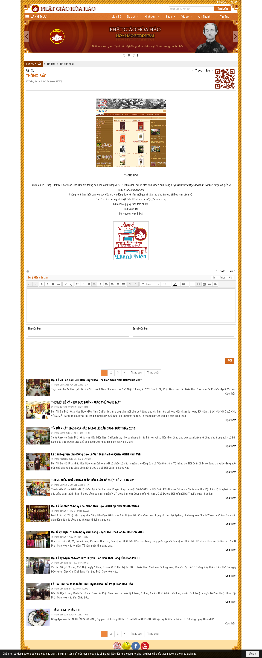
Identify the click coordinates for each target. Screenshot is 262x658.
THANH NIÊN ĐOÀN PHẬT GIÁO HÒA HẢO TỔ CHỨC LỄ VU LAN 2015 (93, 480)
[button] (133, 16)
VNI (230, 277)
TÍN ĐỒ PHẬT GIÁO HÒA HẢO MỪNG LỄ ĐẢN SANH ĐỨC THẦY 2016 (93, 428)
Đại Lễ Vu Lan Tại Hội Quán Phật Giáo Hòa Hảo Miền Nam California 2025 (96, 380)
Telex (222, 277)
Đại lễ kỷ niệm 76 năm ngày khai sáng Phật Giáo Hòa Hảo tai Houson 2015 (97, 532)
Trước (198, 70)
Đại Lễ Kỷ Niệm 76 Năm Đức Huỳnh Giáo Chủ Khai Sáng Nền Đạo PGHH (95, 558)
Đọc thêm (230, 393)
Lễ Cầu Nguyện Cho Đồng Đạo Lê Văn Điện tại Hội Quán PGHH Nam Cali (96, 454)
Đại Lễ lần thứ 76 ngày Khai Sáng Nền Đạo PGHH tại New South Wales (95, 506)
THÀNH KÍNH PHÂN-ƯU (65, 610)
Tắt (214, 277)
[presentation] (54, 347)
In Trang (27, 271)
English (233, 2)
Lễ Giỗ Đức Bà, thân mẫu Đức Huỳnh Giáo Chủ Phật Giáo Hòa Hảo (92, 584)
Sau (208, 70)
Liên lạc (221, 2)
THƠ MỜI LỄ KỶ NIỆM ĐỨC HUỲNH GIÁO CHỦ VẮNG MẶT (86, 402)
